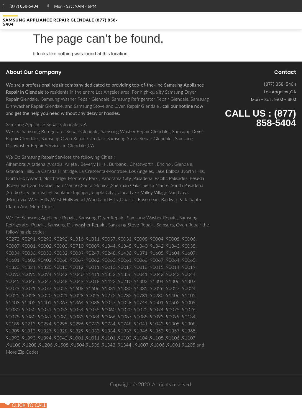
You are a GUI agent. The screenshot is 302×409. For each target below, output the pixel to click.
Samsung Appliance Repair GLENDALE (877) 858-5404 (60, 22)
